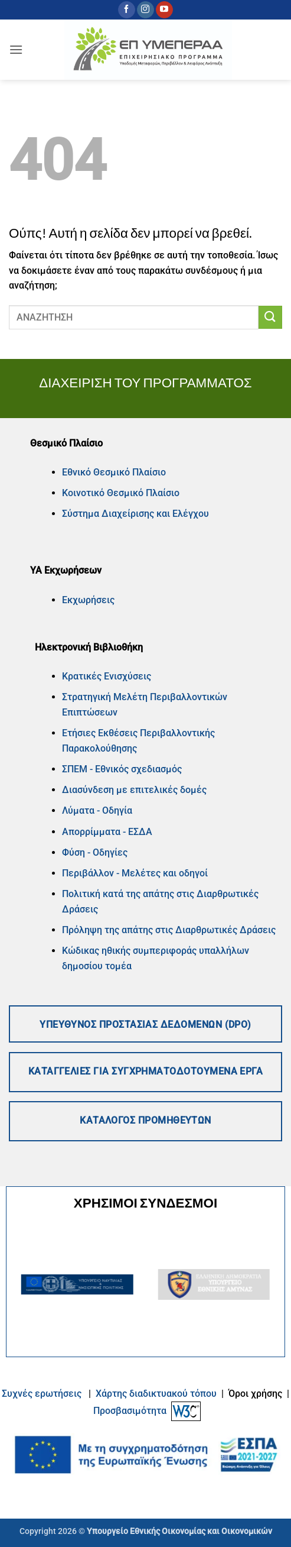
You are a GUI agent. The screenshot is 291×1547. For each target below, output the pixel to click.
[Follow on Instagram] (145, 10)
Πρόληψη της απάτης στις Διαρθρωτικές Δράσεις (170, 930)
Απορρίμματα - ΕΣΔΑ (107, 831)
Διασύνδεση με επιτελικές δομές (134, 789)
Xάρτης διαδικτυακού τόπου (157, 1393)
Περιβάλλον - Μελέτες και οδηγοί (135, 873)
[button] (16, 49)
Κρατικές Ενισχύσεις (106, 676)
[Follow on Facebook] (126, 10)
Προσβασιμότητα (129, 1410)
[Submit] (270, 317)
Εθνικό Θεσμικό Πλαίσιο (114, 472)
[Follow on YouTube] (164, 10)
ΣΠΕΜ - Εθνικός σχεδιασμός (122, 769)
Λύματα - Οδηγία (97, 810)
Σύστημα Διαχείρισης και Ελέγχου (135, 513)
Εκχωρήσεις (88, 600)
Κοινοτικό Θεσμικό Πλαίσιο (120, 493)
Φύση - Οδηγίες (94, 852)
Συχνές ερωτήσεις (41, 1393)
